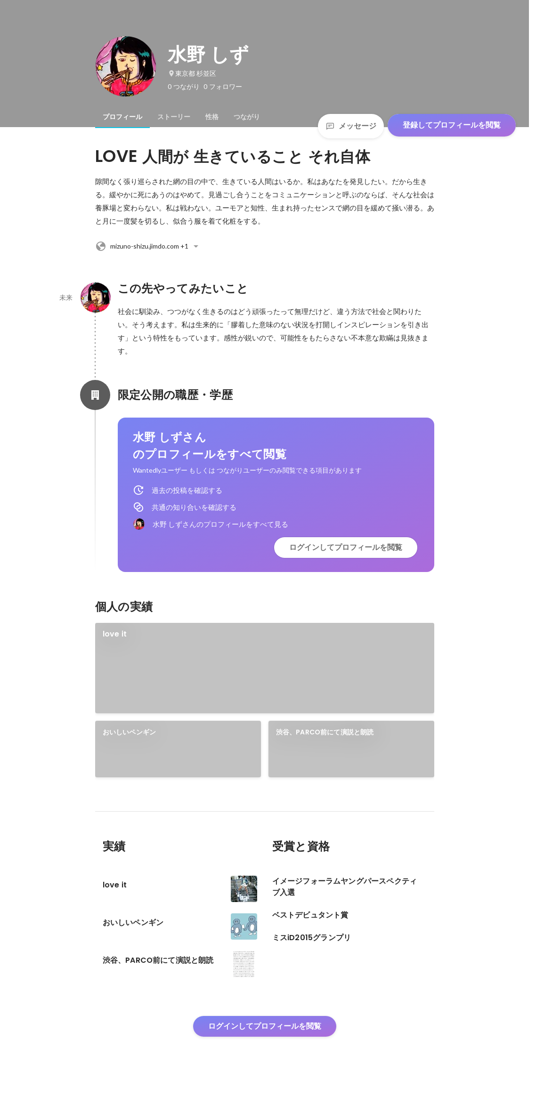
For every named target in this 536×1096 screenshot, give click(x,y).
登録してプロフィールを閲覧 (452, 125)
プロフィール (122, 116)
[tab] (122, 116)
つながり (247, 116)
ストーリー (173, 116)
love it (115, 634)
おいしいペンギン (129, 732)
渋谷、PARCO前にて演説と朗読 (325, 732)
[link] (264, 668)
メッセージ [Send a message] (350, 126)
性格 (212, 116)
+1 (148, 246)
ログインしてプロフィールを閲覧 (345, 547)
